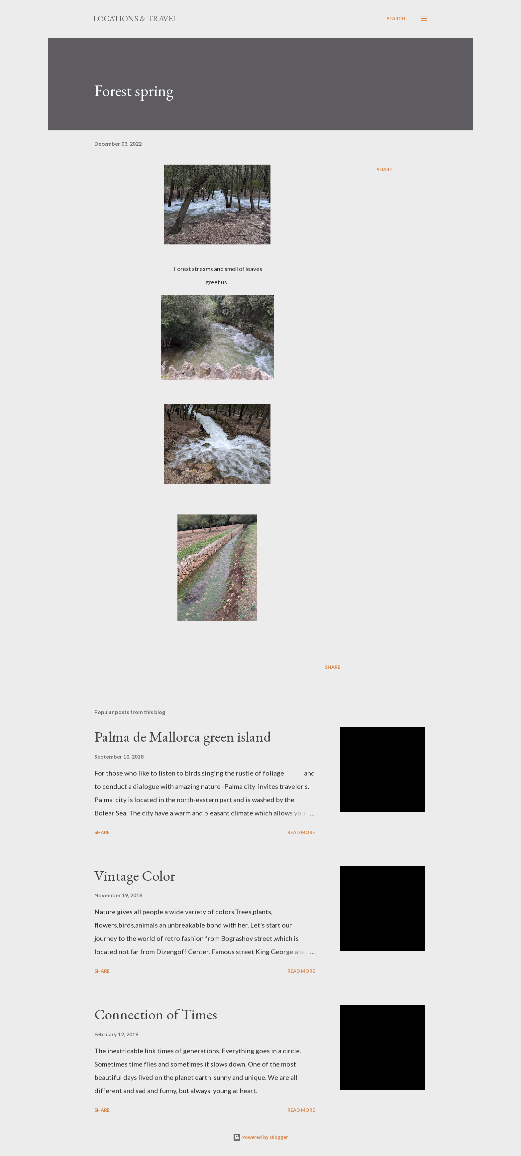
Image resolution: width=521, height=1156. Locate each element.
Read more (301, 832)
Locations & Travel (135, 18)
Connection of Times (155, 1014)
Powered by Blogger (260, 1137)
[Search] (396, 19)
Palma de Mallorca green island (182, 736)
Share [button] (384, 169)
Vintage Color (134, 875)
